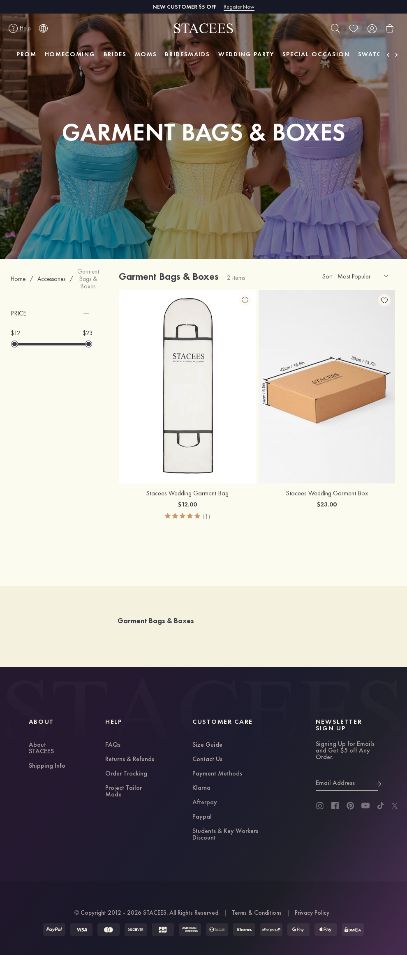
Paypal (202, 817)
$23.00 (327, 504)
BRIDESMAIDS (187, 54)
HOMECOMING (70, 54)
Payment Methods (217, 774)
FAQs (112, 745)
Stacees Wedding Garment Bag (187, 493)
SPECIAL (316, 54)
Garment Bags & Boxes (88, 278)
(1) (206, 516)
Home (18, 279)
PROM (26, 54)
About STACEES (41, 748)
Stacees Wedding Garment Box (327, 493)
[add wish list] (245, 300)
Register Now (239, 6)
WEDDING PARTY (246, 54)
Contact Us (207, 759)
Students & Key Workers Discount (225, 835)
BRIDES (115, 54)
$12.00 (187, 504)
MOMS (146, 54)
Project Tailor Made (123, 792)
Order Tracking (126, 774)
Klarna (201, 788)
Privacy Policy (312, 913)
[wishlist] (354, 28)
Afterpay (204, 802)
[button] (52, 313)
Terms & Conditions (257, 913)
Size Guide (207, 745)
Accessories (51, 279)
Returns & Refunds (129, 759)
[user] (372, 28)
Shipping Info (47, 766)
